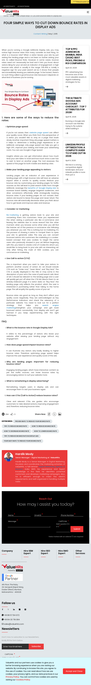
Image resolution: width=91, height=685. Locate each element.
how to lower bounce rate (45, 431)
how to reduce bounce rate (43, 426)
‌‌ (9, 6)
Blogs (12, 16)
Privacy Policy (12, 677)
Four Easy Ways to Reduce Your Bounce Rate (22, 441)
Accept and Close (74, 671)
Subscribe (36, 646)
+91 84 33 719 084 (12, 619)
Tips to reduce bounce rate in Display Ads (21, 436)
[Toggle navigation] (88, 12)
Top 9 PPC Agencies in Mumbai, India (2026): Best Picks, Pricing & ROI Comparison (76, 56)
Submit (77, 529)
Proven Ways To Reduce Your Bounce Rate (32, 421)
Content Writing (41, 34)
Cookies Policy (23, 679)
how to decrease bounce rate (16, 431)
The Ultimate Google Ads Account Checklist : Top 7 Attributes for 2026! (76, 105)
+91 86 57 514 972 (11, 615)
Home (6, 16)
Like (12, 414)
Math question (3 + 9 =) (63, 525)
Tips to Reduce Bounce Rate (15, 426)
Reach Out (45, 499)
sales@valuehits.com (14, 624)
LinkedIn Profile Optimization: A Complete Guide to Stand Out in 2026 (76, 150)
